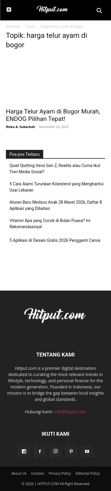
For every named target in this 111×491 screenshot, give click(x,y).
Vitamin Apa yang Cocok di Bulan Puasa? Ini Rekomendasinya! (49, 223)
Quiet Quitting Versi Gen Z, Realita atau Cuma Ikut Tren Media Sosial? (54, 168)
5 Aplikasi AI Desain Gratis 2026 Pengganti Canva (54, 240)
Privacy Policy (60, 473)
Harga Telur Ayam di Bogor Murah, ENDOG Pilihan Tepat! (53, 115)
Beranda (13, 26)
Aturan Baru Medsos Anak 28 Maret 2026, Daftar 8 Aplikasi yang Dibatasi (55, 205)
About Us (18, 473)
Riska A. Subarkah (20, 126)
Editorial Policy (87, 473)
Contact (37, 473)
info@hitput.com (70, 411)
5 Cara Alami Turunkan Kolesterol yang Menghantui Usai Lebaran (56, 187)
